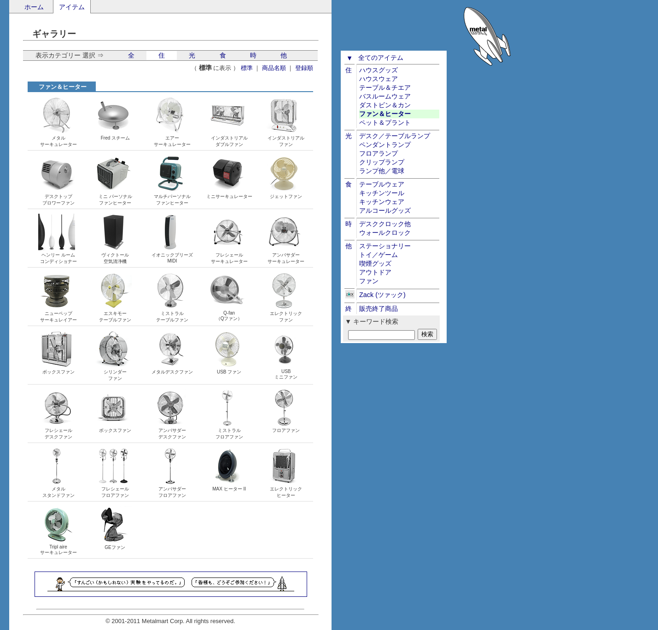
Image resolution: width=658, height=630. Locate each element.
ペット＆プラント (385, 122)
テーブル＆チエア (385, 87)
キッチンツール (381, 193)
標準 (247, 67)
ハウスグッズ (378, 70)
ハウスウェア (378, 78)
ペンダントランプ (385, 144)
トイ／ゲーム (378, 254)
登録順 (304, 67)
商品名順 (274, 67)
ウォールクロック (385, 232)
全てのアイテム (380, 57)
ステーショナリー (385, 246)
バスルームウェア (385, 96)
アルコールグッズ (385, 210)
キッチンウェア (381, 201)
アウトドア (375, 272)
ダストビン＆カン (385, 105)
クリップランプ (381, 162)
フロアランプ (378, 153)
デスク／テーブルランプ (394, 136)
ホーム (34, 7)
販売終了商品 (378, 308)
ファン (368, 281)
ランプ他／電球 (381, 171)
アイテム (72, 7)
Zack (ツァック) (382, 294)
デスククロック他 (385, 224)
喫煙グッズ (375, 263)
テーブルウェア (381, 184)
